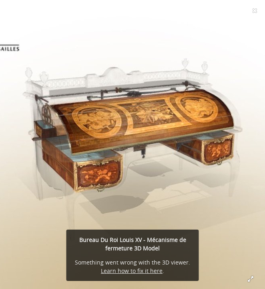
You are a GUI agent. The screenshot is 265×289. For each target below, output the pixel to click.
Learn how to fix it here (132, 271)
